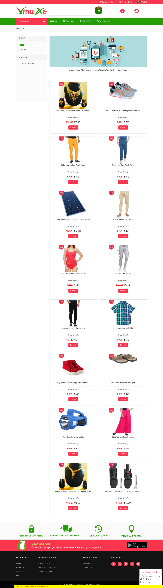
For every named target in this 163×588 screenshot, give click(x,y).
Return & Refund (45, 571)
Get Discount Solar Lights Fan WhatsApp (31, 586)
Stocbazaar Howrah (27, 63)
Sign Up (140, 10)
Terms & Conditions (46, 567)
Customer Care (107, 2)
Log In (125, 10)
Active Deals (125, 2)
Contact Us (87, 567)
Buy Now (73, 127)
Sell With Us (88, 563)
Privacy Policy (44, 563)
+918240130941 (153, 576)
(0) (77, 117)
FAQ (18, 575)
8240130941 (145, 582)
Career (19, 571)
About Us (20, 567)
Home (18, 563)
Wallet (142, 2)
